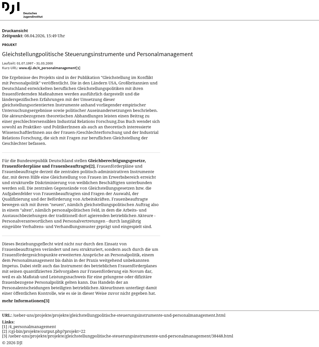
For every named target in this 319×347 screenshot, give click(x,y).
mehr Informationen (25, 300)
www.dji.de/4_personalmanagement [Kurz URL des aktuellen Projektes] (49, 67)
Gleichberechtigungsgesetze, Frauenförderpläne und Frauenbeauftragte (74, 163)
